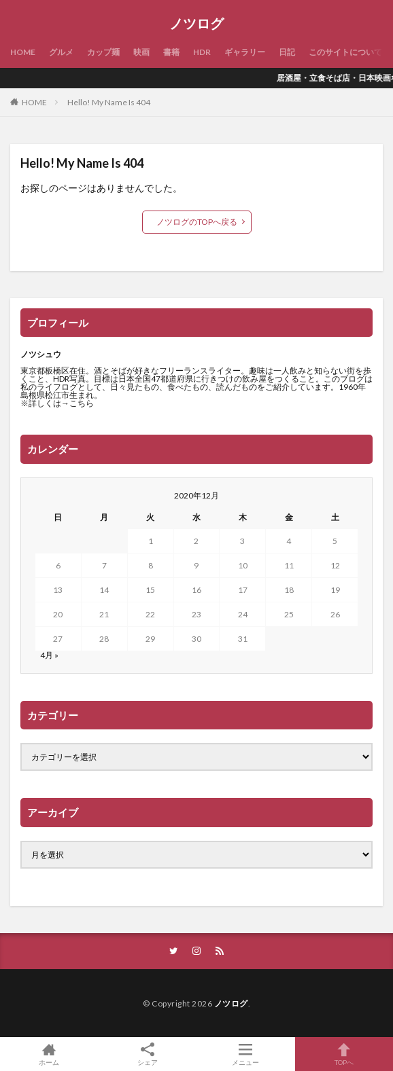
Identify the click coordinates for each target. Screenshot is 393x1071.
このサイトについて (345, 52)
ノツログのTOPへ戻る (196, 222)
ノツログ (196, 24)
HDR (202, 52)
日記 (287, 52)
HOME (22, 52)
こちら (81, 403)
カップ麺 (103, 52)
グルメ (61, 52)
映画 (141, 52)
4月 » (49, 655)
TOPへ (344, 1054)
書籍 (171, 52)
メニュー (245, 1054)
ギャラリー (244, 52)
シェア (148, 1054)
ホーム (49, 1054)
